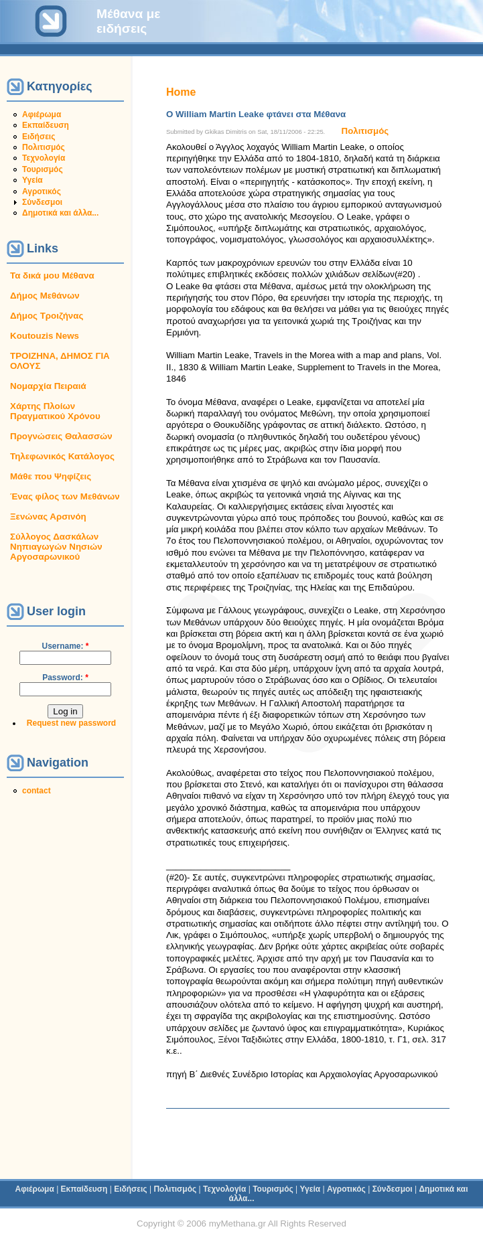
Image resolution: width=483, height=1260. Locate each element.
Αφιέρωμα (41, 114)
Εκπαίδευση (45, 125)
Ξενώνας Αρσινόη (48, 516)
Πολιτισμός (43, 147)
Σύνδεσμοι (42, 202)
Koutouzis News (44, 336)
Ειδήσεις (38, 136)
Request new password (71, 723)
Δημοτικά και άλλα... (60, 213)
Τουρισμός (42, 169)
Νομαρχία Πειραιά (48, 386)
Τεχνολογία (43, 158)
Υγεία (32, 180)
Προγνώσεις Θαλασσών (61, 436)
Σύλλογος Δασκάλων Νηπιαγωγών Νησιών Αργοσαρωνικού (56, 547)
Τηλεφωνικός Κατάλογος (62, 456)
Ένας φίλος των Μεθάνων (65, 496)
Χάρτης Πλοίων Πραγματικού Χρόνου (55, 411)
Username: (65, 646)
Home (181, 92)
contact (36, 790)
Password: (65, 677)
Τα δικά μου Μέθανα (52, 275)
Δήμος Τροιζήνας (46, 316)
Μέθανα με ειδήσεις (128, 21)
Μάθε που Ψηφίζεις (50, 476)
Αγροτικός (41, 191)
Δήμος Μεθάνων (45, 296)
